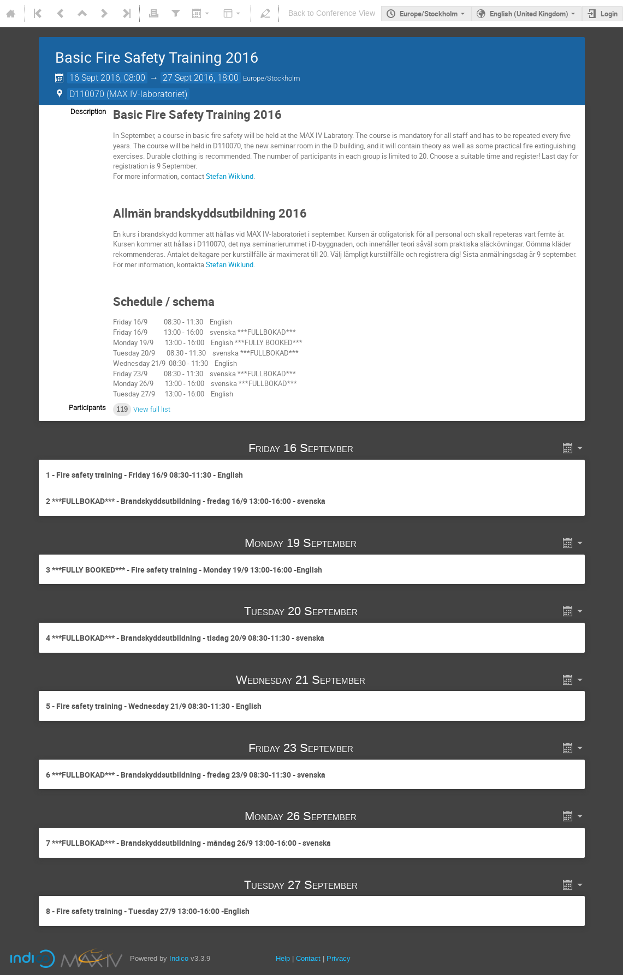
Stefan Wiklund (229, 176)
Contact (308, 958)
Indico (178, 958)
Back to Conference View (331, 13)
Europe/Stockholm (429, 14)
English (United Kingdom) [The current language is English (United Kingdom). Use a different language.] (529, 14)
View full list (151, 409)
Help (283, 958)
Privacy (339, 958)
